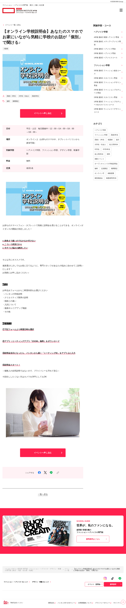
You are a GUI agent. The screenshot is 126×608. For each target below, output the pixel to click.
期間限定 (114, 168)
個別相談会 (99, 178)
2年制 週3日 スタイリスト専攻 (108, 97)
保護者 (110, 140)
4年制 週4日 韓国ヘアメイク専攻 (108, 37)
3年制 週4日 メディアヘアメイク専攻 (108, 43)
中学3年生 (106, 149)
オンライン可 (99, 173)
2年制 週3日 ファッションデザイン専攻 (108, 83)
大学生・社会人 (100, 144)
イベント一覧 (66, 569)
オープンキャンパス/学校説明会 (106, 164)
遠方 (117, 140)
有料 (108, 154)
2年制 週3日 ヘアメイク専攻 (108, 53)
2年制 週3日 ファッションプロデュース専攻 (108, 91)
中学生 (97, 149)
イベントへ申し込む (48, 113)
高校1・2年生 (99, 140)
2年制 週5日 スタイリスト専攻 (108, 78)
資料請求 (116, 584)
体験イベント (99, 159)
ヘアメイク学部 (100, 130)
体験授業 (111, 173)
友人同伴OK (113, 144)
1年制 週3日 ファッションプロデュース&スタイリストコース (108, 103)
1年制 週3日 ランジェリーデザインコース (108, 110)
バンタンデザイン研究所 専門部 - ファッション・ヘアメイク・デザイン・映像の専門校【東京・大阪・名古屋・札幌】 (33, 569)
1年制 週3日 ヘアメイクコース (108, 58)
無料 (96, 168)
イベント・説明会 (95, 584)
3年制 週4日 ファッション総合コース (108, 72)
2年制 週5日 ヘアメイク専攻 (108, 49)
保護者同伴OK (111, 178)
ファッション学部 (101, 135)
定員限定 (104, 168)
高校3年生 (114, 135)
